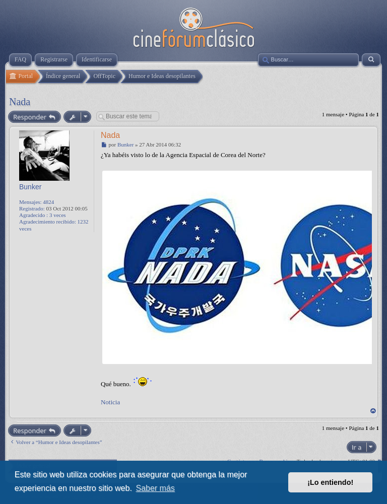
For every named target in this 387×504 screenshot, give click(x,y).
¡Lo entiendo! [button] (330, 482)
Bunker (30, 187)
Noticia (110, 402)
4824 (48, 202)
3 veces (57, 215)
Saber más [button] (155, 488)
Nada (19, 101)
